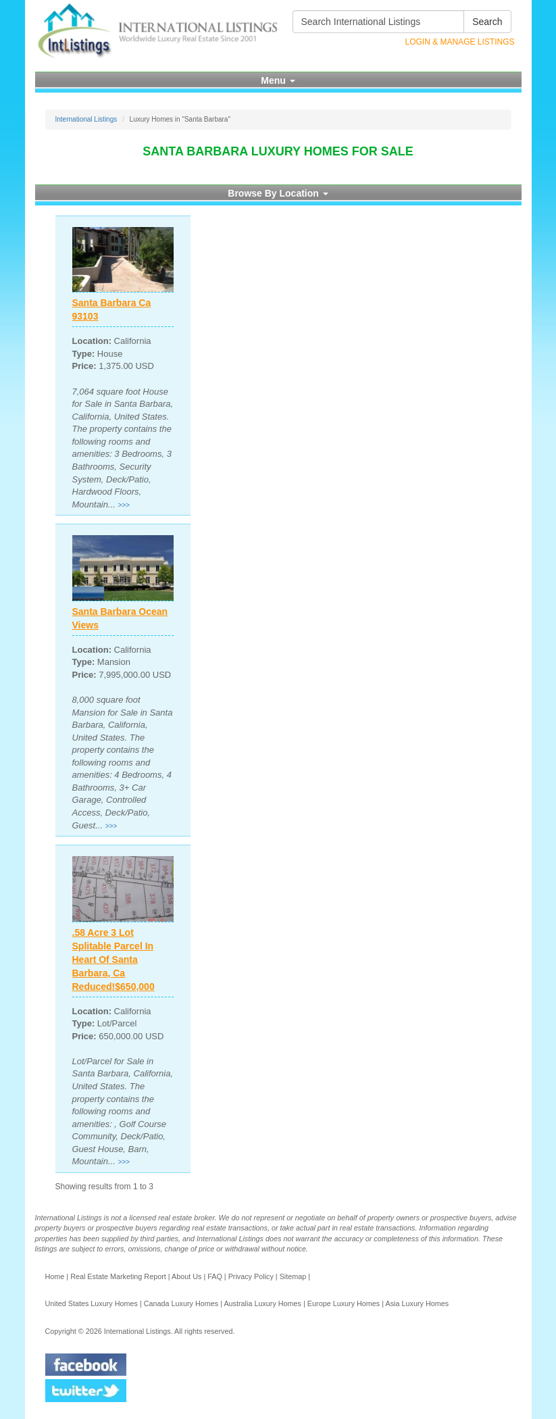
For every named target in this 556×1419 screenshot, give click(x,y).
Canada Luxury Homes (181, 1303)
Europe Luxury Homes (343, 1303)
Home (55, 1276)
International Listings (86, 119)
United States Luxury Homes (91, 1303)
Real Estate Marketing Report (118, 1276)
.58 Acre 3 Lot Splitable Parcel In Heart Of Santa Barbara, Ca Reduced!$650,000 (113, 959)
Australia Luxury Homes (262, 1303)
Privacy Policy (251, 1276)
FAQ (214, 1276)
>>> (124, 505)
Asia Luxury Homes (417, 1303)
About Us (186, 1276)
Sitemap (293, 1276)
